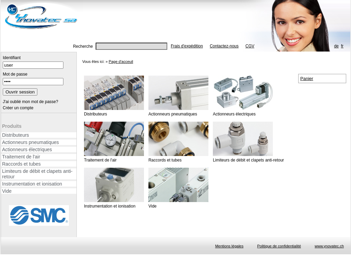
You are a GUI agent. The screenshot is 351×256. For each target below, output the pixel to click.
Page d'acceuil (121, 61)
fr (342, 46)
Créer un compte (18, 107)
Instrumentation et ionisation (32, 184)
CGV (249, 46)
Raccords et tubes (21, 164)
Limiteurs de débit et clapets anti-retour (37, 173)
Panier (306, 78)
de (336, 46)
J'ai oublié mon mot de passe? (30, 101)
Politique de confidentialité (279, 246)
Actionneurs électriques (27, 149)
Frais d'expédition (187, 46)
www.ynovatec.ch (329, 246)
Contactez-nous (224, 46)
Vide (7, 191)
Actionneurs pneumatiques (30, 142)
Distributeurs (15, 135)
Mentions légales (229, 246)
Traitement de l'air (21, 156)
